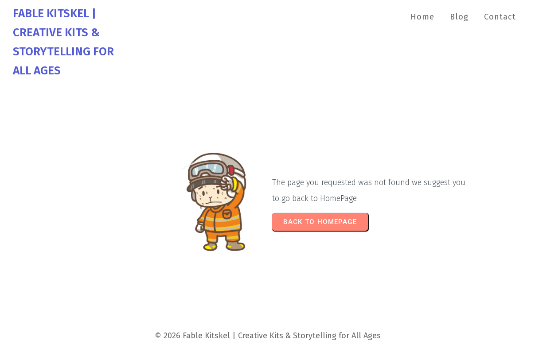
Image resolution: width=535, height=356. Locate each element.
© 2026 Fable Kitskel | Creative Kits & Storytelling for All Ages (268, 336)
